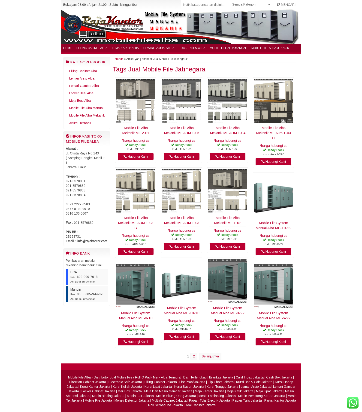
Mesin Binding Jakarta (108, 396)
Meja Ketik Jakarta (240, 391)
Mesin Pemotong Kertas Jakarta (261, 396)
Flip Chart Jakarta (221, 382)
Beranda (118, 59)
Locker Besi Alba (192, 48)
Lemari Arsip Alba (125, 48)
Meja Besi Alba (80, 100)
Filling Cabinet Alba (91, 48)
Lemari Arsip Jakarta (256, 386)
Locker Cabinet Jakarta (98, 391)
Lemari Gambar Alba (158, 48)
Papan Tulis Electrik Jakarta (209, 400)
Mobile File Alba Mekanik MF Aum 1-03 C (273, 133)
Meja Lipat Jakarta (269, 391)
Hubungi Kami (136, 156)
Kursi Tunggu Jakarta (222, 386)
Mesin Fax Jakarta (140, 396)
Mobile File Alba (79, 377)
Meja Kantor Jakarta (209, 391)
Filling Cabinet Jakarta (161, 382)
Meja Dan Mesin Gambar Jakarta (168, 391)
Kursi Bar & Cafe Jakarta (254, 382)
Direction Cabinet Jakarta (87, 382)
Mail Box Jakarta (130, 391)
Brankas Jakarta (221, 377)
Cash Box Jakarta (279, 377)
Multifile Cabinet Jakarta (169, 400)
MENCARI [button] (286, 4)
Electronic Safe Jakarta (125, 382)
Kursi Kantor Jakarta (95, 386)
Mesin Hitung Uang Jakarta (176, 396)
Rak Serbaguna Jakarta (165, 405)
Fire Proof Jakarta (192, 382)
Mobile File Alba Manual (228, 48)
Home (67, 48)
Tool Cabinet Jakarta (200, 405)
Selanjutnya (210, 356)
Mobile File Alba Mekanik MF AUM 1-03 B (136, 223)
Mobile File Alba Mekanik (270, 48)
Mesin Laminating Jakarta (217, 396)
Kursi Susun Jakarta (189, 386)
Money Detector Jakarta (132, 400)
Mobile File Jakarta (98, 400)
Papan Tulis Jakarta (247, 400)
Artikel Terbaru (80, 123)
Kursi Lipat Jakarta (158, 386)
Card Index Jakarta (250, 377)
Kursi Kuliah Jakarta (127, 386)
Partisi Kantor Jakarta (280, 400)
